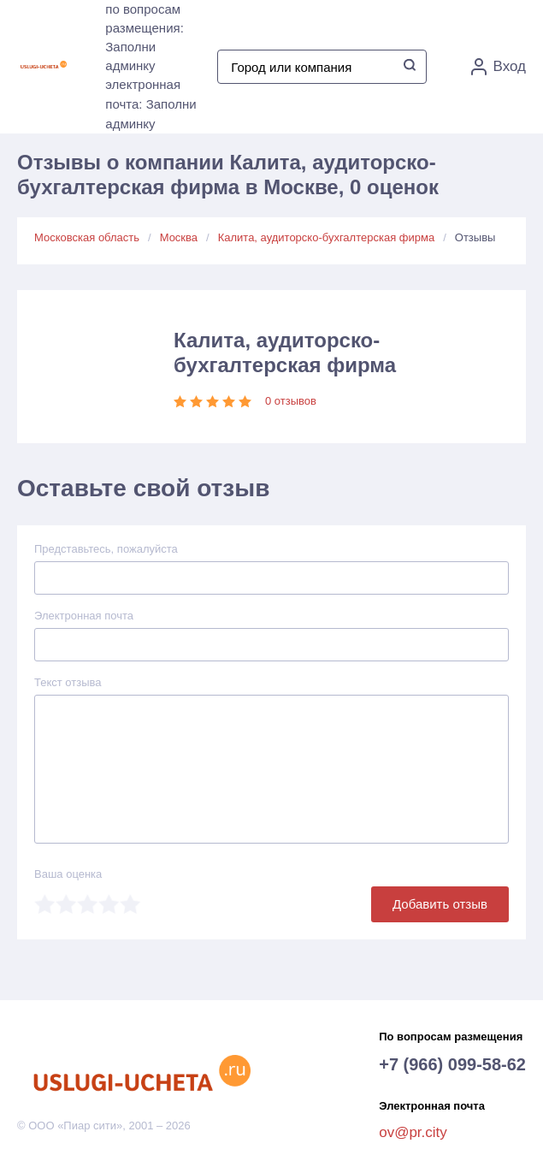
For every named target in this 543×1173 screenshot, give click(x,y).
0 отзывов (290, 400)
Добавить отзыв (439, 904)
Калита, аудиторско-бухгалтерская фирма (326, 237)
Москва (179, 237)
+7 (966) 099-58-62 (452, 1064)
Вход (498, 66)
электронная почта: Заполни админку (150, 104)
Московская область (86, 237)
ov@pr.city (413, 1132)
